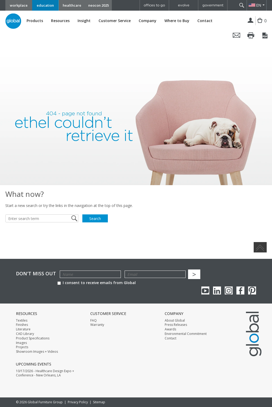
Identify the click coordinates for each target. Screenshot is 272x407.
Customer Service (115, 20)
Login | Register (251, 20)
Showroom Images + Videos (37, 352)
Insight (84, 20)
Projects (22, 347)
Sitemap (99, 402)
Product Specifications (32, 338)
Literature (23, 329)
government (212, 5)
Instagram (229, 290)
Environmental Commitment (186, 334)
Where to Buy (176, 20)
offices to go (154, 5)
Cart (260, 24)
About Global (175, 320)
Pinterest (252, 290)
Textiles (21, 320)
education (45, 5)
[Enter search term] (41, 218)
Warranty (97, 325)
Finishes (22, 325)
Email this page (237, 35)
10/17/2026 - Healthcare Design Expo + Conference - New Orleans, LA (45, 373)
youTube (205, 290)
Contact (204, 20)
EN (258, 5)
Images (21, 343)
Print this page (251, 35)
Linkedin (217, 290)
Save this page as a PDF (265, 35)
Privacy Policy (78, 402)
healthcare (72, 5)
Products (35, 20)
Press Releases (176, 325)
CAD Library (25, 334)
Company (147, 20)
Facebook (240, 290)
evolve (183, 5)
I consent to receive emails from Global (96, 282)
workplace (19, 5)
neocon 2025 (98, 5)
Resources (60, 20)
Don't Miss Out (36, 274)
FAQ (93, 320)
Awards (170, 329)
